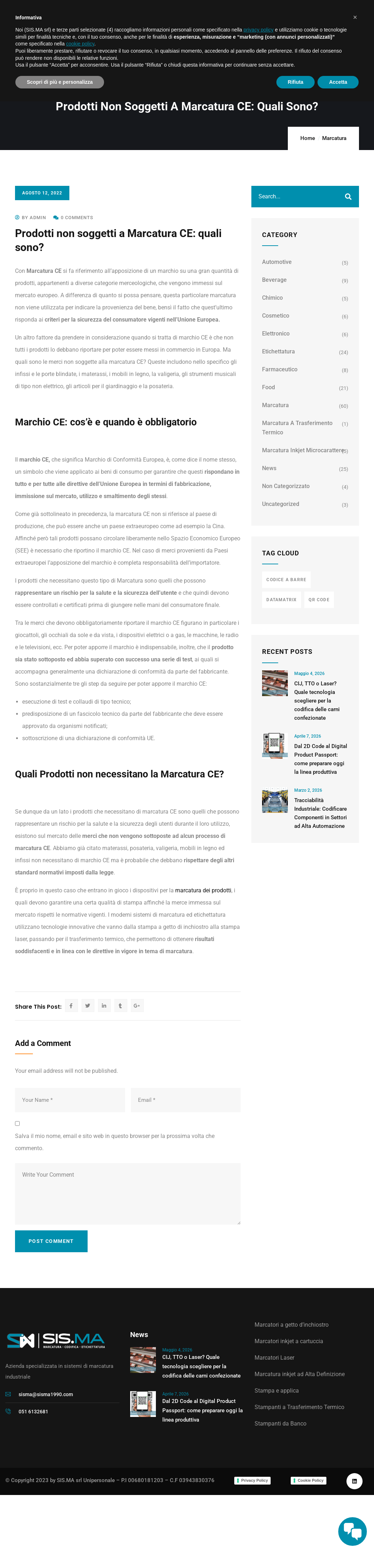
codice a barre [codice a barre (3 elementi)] (286, 579)
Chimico (272, 297)
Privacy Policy (254, 1480)
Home (307, 138)
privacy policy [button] (258, 30)
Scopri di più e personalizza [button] (60, 82)
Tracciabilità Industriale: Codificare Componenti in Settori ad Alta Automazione (320, 813)
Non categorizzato (286, 486)
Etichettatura (278, 351)
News (269, 468)
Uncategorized (280, 504)
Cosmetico (275, 315)
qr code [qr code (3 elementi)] (319, 599)
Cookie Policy (311, 1480)
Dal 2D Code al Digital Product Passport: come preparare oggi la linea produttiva (320, 759)
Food (268, 387)
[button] (355, 17)
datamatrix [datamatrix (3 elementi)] (281, 599)
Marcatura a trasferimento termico (297, 428)
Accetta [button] (338, 82)
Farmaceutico (279, 369)
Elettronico (276, 333)
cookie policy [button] (80, 44)
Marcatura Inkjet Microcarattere (303, 450)
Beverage (274, 279)
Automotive (277, 262)
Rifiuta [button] (296, 82)
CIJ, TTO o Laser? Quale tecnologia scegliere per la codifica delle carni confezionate (317, 700)
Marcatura (334, 138)
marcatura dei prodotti (203, 890)
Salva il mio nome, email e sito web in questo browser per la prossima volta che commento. (115, 1142)
